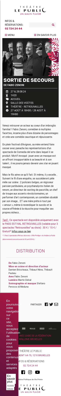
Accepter (10, 385)
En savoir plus (11, 378)
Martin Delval (24, 280)
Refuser (10, 389)
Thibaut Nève (36, 269)
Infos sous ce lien (21, 231)
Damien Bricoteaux (18, 269)
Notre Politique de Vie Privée (30, 379)
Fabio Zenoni (15, 85)
